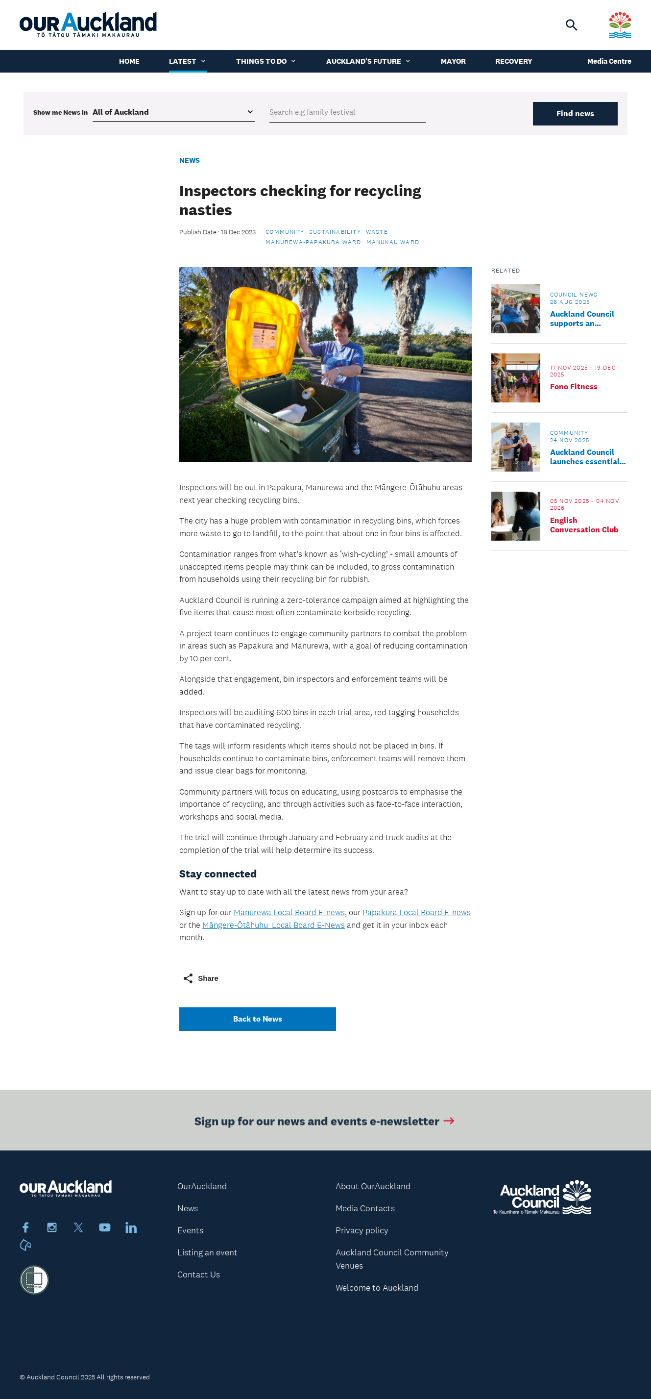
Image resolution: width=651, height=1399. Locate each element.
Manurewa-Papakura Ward (313, 242)
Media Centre (609, 61)
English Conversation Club (584, 525)
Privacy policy (362, 1230)
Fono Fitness (574, 386)
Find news (575, 113)
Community (284, 232)
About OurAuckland (373, 1186)
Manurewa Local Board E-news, (291, 912)
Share (200, 978)
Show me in (60, 112)
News (189, 160)
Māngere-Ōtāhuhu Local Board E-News (273, 925)
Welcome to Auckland (377, 1287)
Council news (574, 295)
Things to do (266, 61)
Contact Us (198, 1274)
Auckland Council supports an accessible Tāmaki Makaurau (584, 318)
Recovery (513, 61)
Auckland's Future (368, 61)
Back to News (257, 1019)
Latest (188, 61)
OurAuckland (202, 1186)
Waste (377, 232)
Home (129, 61)
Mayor (453, 61)
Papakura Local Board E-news (416, 912)
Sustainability (335, 232)
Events (190, 1230)
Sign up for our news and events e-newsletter (325, 1122)
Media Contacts (365, 1208)
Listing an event (207, 1252)
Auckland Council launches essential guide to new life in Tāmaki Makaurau (585, 457)
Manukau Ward (392, 242)
